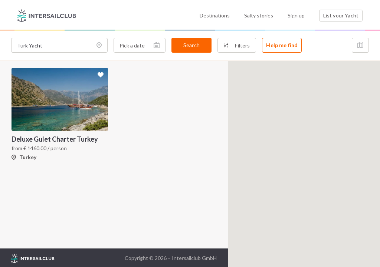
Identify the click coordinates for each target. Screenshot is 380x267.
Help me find (282, 45)
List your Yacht (340, 15)
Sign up (296, 15)
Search (191, 45)
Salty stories (258, 15)
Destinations (215, 15)
